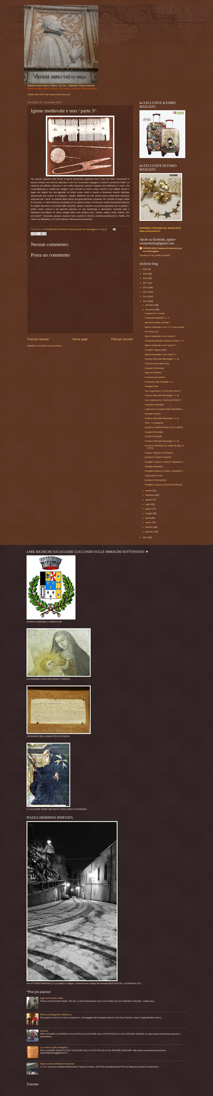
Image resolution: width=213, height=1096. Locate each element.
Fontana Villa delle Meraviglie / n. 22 (162, 395)
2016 (145, 287)
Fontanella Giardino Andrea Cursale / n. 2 (164, 341)
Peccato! (44, 1031)
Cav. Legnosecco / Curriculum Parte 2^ (163, 391)
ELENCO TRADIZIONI (155, 480)
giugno (148, 508)
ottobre (148, 490)
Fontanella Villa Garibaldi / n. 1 (159, 382)
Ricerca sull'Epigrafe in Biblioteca (55, 1014)
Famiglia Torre (151, 386)
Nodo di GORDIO (153, 372)
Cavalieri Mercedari (154, 432)
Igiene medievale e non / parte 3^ (160, 336)
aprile (148, 518)
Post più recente (38, 339)
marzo (148, 522)
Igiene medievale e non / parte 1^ (160, 354)
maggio (149, 513)
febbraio (149, 527)
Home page (80, 339)
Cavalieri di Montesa (154, 368)
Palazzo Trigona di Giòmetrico (159, 453)
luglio (148, 504)
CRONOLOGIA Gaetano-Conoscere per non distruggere (162, 249)
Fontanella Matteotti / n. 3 (157, 318)
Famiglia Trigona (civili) (156, 350)
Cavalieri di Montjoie (154, 404)
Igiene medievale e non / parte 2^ (160, 345)
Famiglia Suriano (153, 413)
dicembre (150, 305)
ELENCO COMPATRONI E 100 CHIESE (164, 427)
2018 (145, 278)
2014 (145, 296)
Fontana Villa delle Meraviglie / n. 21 (162, 418)
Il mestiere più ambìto (155, 377)
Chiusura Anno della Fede (157, 363)
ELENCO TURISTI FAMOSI (158, 457)
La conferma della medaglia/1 (54, 1047)
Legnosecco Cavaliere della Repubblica (163, 409)
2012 (145, 537)
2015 (145, 292)
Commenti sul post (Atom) (49, 345)
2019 (145, 274)
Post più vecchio (122, 339)
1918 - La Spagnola (154, 423)
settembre (150, 495)
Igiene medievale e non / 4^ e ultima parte (164, 327)
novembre (150, 309)
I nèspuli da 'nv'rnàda (155, 313)
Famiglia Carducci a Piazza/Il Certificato (163, 484)
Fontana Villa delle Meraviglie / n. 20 (162, 441)
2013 (145, 301)
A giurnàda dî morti (154, 475)
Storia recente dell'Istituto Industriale (57, 1064)
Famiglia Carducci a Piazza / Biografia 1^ (164, 471)
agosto (148, 499)
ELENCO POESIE (153, 436)
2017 (145, 283)
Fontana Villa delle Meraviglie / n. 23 (162, 359)
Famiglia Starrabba (154, 466)
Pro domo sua (151, 331)
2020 (145, 269)
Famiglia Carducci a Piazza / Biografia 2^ (164, 462)
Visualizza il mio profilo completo (154, 255)
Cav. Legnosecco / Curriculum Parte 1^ (163, 400)
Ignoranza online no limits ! (157, 322)
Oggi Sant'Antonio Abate (51, 998)
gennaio (149, 531)
